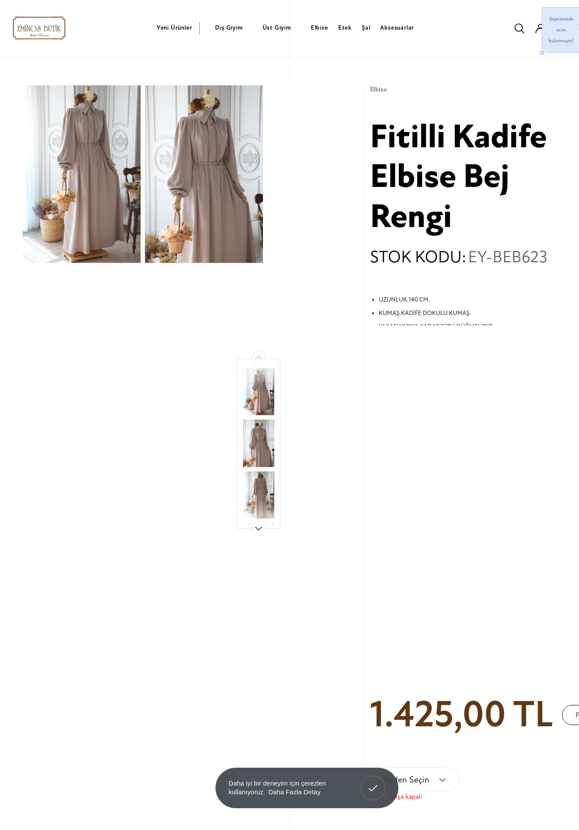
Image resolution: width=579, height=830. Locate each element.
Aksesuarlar (397, 27)
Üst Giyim (277, 27)
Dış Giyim (228, 27)
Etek (345, 27)
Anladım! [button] (373, 781)
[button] (259, 528)
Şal (366, 27)
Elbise (319, 27)
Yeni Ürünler (174, 27)
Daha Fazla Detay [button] (294, 792)
